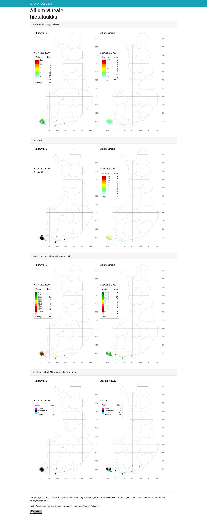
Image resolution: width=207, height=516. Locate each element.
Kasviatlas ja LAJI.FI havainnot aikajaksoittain (54, 372)
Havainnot (37, 140)
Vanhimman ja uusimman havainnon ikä (51, 256)
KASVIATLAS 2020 (41, 3)
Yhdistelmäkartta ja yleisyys (46, 24)
